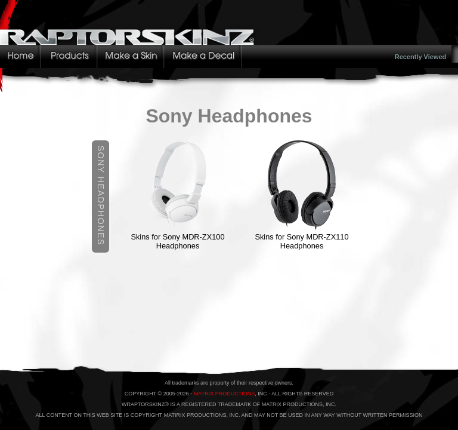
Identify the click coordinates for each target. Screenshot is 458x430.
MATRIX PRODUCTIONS (224, 394)
